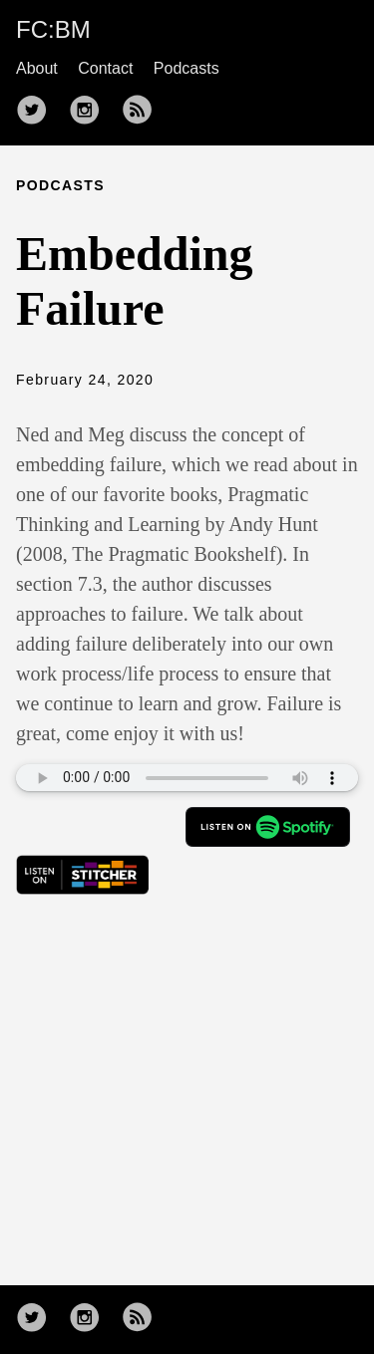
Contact (105, 68)
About (37, 68)
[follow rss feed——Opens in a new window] (144, 112)
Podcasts (186, 68)
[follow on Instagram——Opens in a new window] (91, 112)
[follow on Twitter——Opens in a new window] (38, 112)
